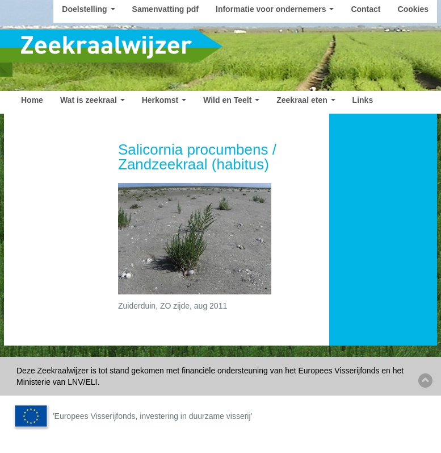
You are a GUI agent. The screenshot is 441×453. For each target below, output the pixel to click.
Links (362, 100)
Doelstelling (88, 9)
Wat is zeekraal (92, 100)
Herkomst (164, 100)
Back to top (425, 380)
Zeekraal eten (305, 100)
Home (32, 100)
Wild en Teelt (231, 100)
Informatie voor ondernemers (275, 9)
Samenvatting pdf (165, 9)
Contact (365, 9)
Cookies (413, 9)
